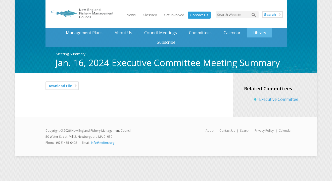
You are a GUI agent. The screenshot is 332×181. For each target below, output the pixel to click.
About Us (123, 32)
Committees (200, 32)
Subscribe (166, 42)
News (131, 15)
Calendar (232, 32)
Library (259, 32)
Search (270, 15)
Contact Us (199, 15)
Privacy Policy (264, 130)
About (210, 130)
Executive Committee (278, 99)
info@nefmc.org (103, 143)
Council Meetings (160, 32)
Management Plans (84, 32)
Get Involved (174, 15)
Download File (60, 85)
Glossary (150, 15)
